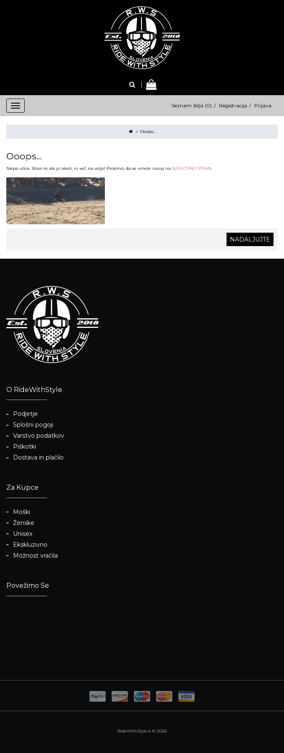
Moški (21, 512)
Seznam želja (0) (192, 105)
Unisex (22, 533)
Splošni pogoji (33, 424)
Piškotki (24, 446)
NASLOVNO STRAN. (192, 168)
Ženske (23, 523)
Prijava (262, 105)
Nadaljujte (250, 239)
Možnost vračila (35, 555)
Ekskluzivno (30, 544)
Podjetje (25, 414)
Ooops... (148, 131)
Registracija (233, 105)
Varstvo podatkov (38, 435)
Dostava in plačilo (38, 457)
